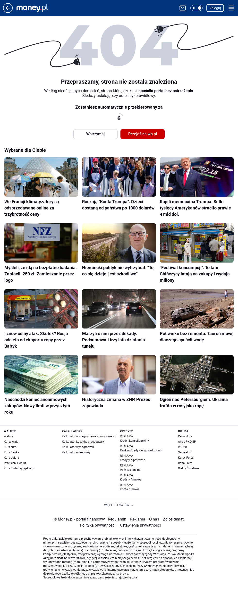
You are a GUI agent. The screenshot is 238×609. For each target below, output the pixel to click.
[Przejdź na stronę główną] (8, 11)
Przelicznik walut (15, 463)
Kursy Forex (186, 457)
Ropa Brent (185, 463)
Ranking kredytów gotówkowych (141, 450)
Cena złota (185, 436)
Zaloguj (215, 8)
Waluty (8, 436)
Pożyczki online (130, 470)
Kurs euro (10, 447)
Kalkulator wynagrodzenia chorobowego (88, 436)
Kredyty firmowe (130, 479)
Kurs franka (11, 452)
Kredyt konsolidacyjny (134, 440)
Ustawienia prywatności (139, 525)
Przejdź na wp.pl (142, 134)
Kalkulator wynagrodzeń (78, 447)
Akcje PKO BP (187, 441)
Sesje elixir (185, 452)
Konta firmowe (129, 489)
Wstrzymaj (95, 134)
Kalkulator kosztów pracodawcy (83, 441)
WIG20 (182, 447)
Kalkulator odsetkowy (76, 452)
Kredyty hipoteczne (132, 460)
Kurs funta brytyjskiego (19, 468)
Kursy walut (11, 441)
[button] (196, 8)
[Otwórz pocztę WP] (183, 8)
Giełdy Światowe (188, 468)
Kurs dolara (11, 457)
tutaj (134, 577)
